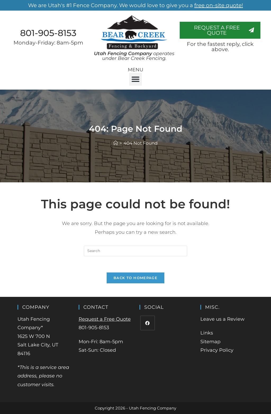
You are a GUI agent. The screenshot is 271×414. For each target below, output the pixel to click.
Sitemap (210, 342)
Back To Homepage (135, 278)
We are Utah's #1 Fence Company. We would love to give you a (135, 5)
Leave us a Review (222, 319)
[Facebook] (147, 323)
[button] (135, 79)
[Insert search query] (135, 251)
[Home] (115, 143)
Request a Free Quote (105, 319)
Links (206, 333)
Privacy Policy (216, 350)
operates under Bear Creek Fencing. (134, 56)
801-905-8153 (48, 33)
